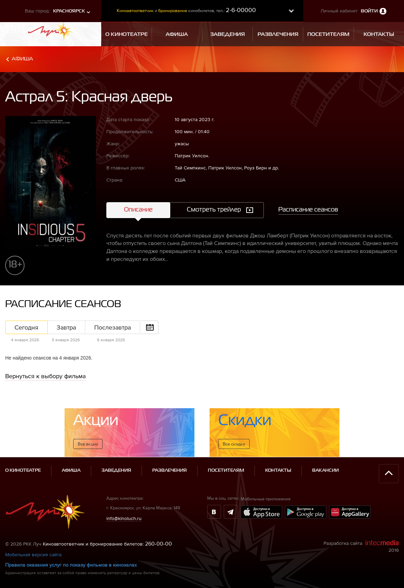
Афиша (22, 58)
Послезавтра (112, 327)
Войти (369, 11)
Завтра (66, 327)
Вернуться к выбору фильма (45, 376)
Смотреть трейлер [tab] (214, 210)
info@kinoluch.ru (124, 518)
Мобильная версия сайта (33, 554)
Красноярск (69, 11)
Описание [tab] (138, 210)
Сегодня (26, 327)
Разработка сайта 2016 (361, 546)
